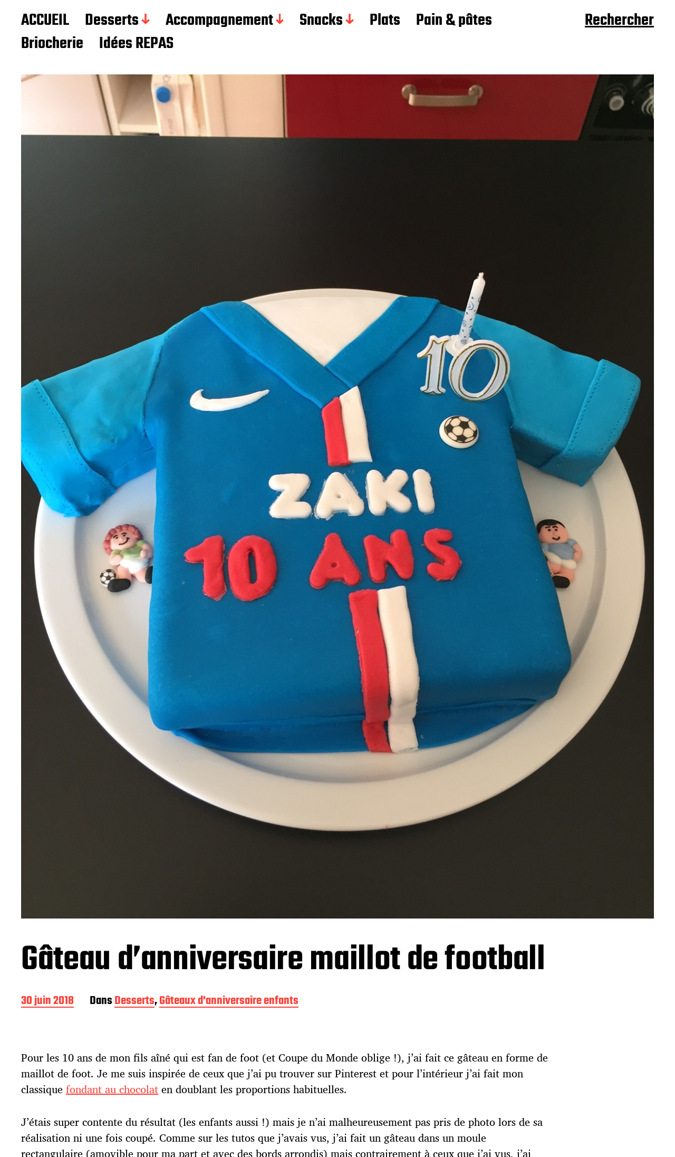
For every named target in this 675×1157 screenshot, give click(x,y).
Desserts (112, 21)
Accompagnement (219, 21)
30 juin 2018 (47, 1001)
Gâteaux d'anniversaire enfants (228, 1001)
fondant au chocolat (112, 1089)
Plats (385, 21)
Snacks (321, 21)
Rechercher (619, 21)
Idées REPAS (136, 44)
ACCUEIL (45, 21)
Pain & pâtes (454, 21)
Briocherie (52, 44)
